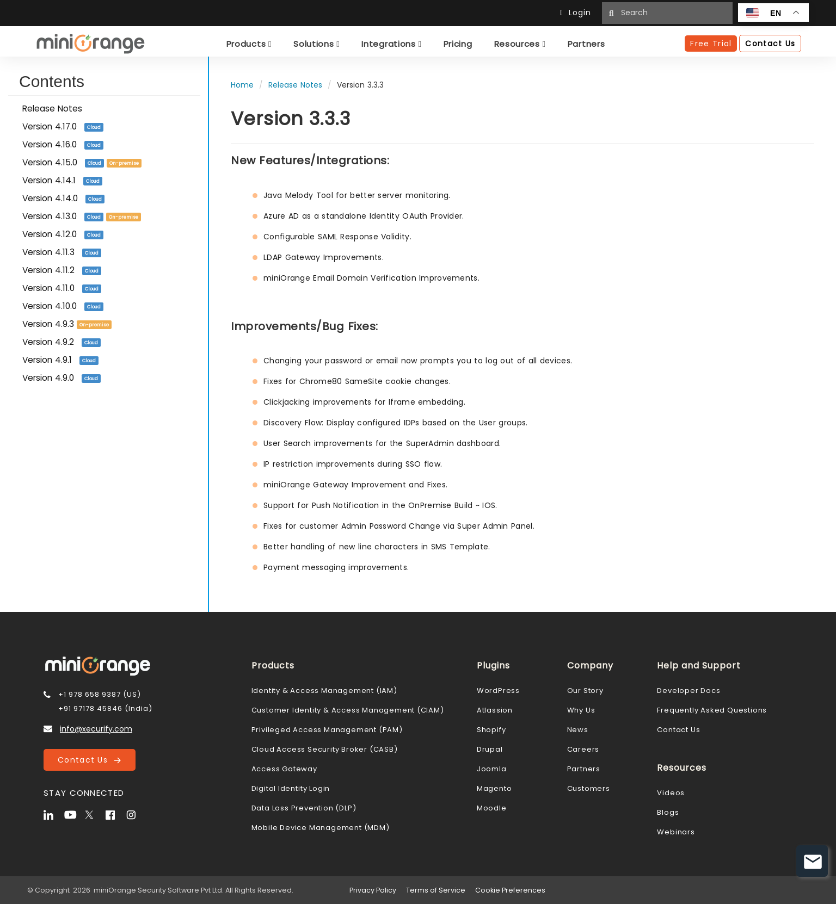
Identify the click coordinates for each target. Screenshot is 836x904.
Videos (671, 793)
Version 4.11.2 (61, 270)
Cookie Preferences (510, 890)
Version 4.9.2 (61, 342)
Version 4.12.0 (62, 234)
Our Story (585, 690)
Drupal (490, 749)
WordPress (498, 690)
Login (578, 12)
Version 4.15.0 (82, 162)
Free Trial (711, 43)
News (577, 730)
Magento (494, 788)
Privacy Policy (372, 890)
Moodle (492, 808)
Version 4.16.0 (62, 144)
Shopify (491, 730)
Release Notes (52, 108)
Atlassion (495, 710)
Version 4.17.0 (62, 126)
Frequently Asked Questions (712, 710)
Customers (588, 788)
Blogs (668, 812)
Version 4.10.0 (62, 306)
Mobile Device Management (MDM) (320, 827)
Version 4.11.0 (61, 288)
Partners (583, 769)
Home (242, 84)
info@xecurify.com (96, 728)
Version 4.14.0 (63, 198)
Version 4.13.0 (81, 216)
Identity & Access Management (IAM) (324, 690)
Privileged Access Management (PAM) (327, 730)
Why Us (581, 710)
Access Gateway (284, 769)
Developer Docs (688, 690)
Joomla (492, 769)
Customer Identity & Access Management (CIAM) (347, 710)
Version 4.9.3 (67, 324)
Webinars (675, 832)
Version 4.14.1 (62, 180)
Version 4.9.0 (61, 377)
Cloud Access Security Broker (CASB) (324, 749)
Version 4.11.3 (61, 252)
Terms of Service (435, 890)
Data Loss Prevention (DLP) (303, 808)
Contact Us (89, 759)
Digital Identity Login (290, 788)
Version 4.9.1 (60, 360)
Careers (583, 749)
